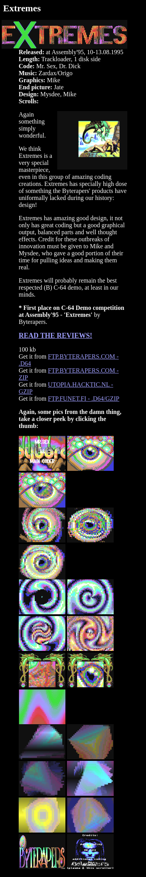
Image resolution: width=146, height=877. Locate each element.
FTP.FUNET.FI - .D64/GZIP (83, 398)
